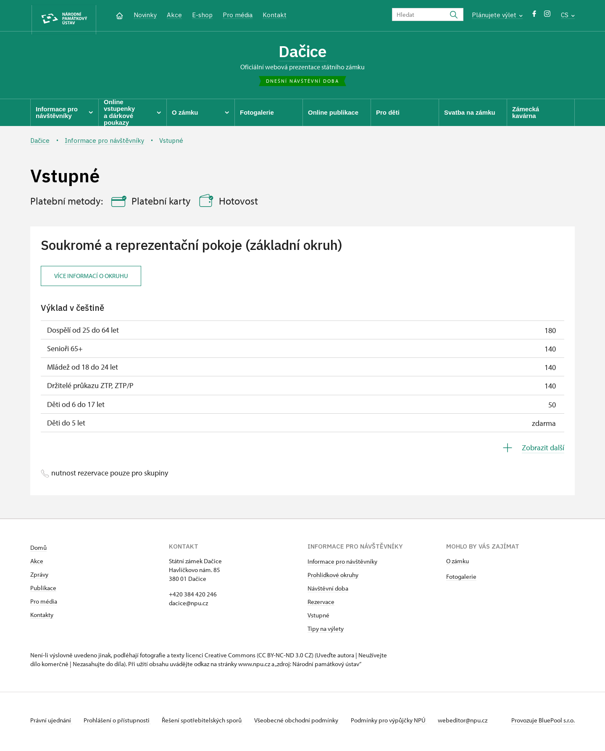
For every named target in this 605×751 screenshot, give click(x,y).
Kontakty (41, 618)
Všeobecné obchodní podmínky (303, 723)
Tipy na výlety (326, 631)
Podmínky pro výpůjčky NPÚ (398, 723)
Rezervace (321, 605)
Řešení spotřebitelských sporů (206, 723)
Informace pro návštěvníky (342, 564)
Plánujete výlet (497, 15)
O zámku (457, 564)
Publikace (43, 591)
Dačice (302, 52)
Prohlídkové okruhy (333, 578)
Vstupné (318, 618)
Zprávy (39, 577)
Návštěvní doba (328, 591)
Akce (174, 15)
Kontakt (275, 15)
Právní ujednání (51, 723)
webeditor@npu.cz (474, 723)
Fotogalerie (461, 579)
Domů (38, 550)
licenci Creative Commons (220, 658)
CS (568, 15)
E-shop (202, 15)
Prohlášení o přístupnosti (119, 723)
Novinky (145, 15)
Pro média (238, 15)
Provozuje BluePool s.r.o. (543, 723)
